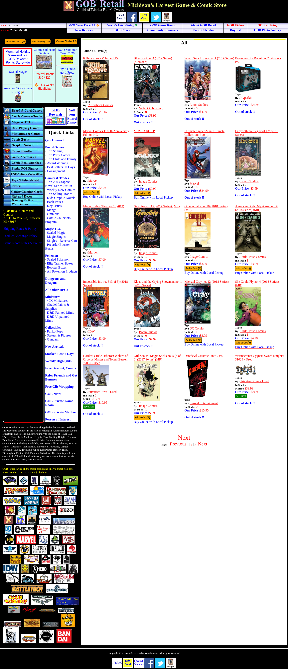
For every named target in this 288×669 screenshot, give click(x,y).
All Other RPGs (56, 290)
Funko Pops (55, 331)
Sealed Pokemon (58, 259)
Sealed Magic (56, 233)
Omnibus (53, 214)
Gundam (53, 339)
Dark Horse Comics (253, 257)
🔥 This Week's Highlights (44, 86)
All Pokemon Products (62, 271)
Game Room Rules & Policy (22, 243)
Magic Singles (56, 237)
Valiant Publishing (151, 108)
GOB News (53, 394)
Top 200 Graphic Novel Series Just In (58, 184)
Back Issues (55, 202)
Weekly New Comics (61, 190)
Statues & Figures (59, 335)
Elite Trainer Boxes (60, 263)
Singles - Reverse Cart (62, 241)
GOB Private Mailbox (61, 412)
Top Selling (55, 151)
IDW (91, 331)
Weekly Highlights (58, 361)
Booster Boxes (57, 267)
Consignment (56, 171)
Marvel (92, 180)
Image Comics (148, 181)
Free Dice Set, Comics (60, 368)
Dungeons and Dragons (55, 281)
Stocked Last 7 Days (59, 354)
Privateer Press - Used (102, 391)
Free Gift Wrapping (59, 386)
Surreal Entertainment (204, 403)
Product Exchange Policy (20, 236)
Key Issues (54, 206)
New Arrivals (54, 346)
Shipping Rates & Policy (20, 229)
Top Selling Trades (59, 194)
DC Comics (197, 328)
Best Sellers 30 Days (61, 167)
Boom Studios (199, 104)
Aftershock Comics (100, 105)
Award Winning (57, 163)
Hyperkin (246, 97)
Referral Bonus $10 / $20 (44, 75)
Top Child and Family (61, 159)
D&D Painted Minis (60, 313)
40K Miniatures (57, 301)
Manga (51, 210)
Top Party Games (58, 155)
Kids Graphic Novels (61, 198)
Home (4, 25)
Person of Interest (58, 419)
